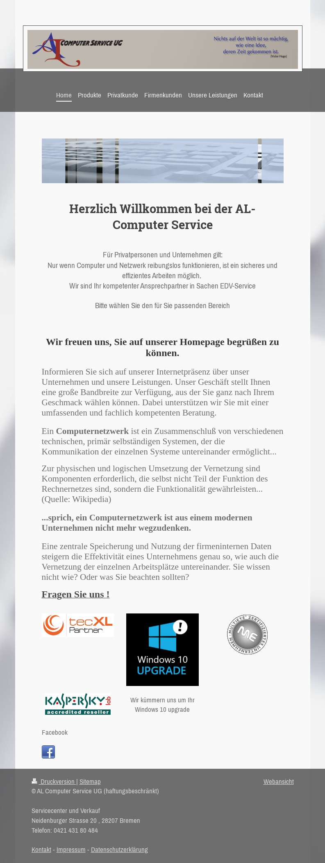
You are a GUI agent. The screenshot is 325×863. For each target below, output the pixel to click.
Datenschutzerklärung (119, 849)
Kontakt (41, 849)
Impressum (71, 849)
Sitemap (90, 781)
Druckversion (54, 781)
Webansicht (279, 781)
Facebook (55, 732)
